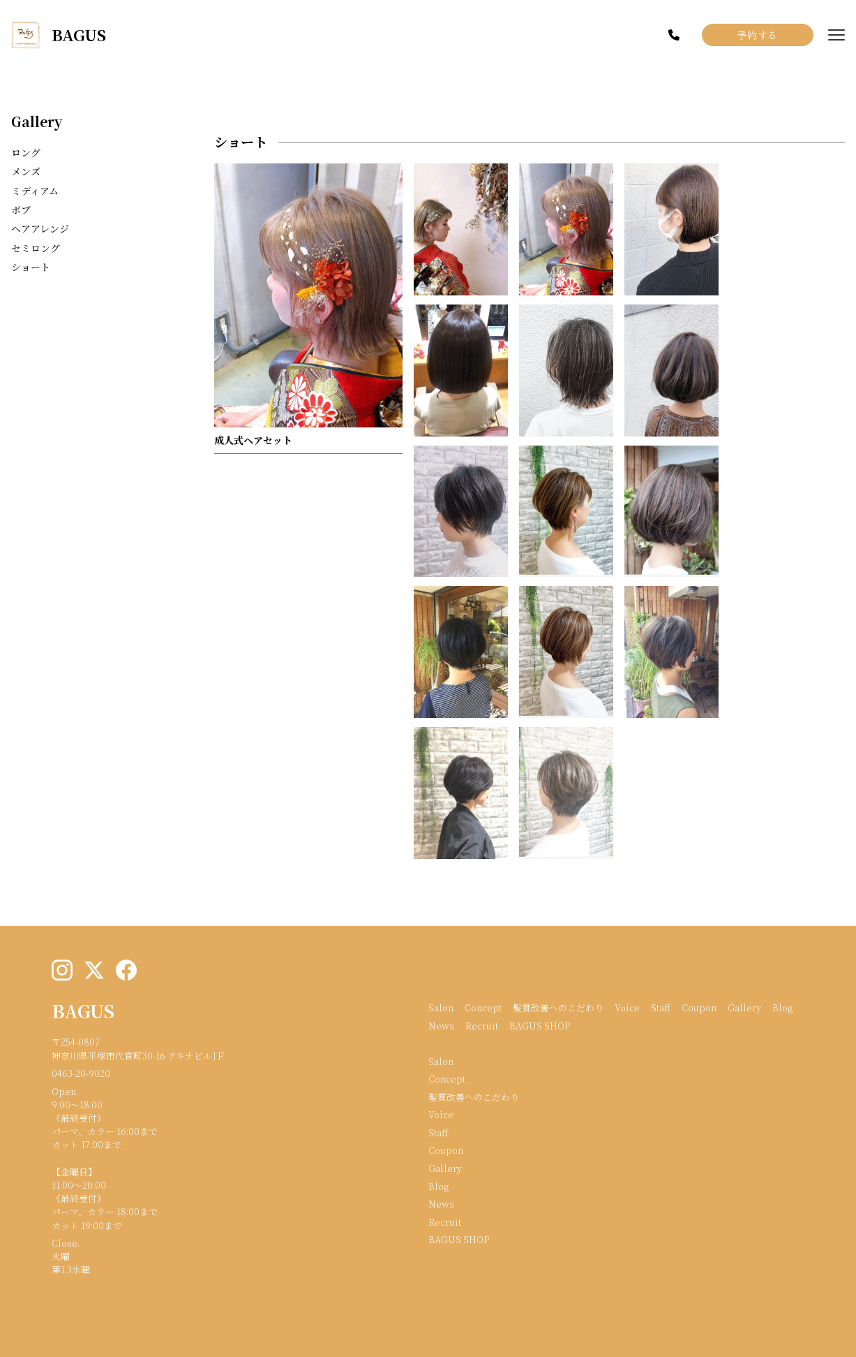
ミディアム (35, 191)
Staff (660, 1007)
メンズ (25, 171)
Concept (483, 1007)
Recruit (481, 1025)
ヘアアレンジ (40, 228)
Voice (627, 1007)
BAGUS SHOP (539, 1025)
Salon (440, 1007)
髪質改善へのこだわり (558, 1007)
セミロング (35, 248)
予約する (757, 35)
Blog (782, 1007)
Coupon (699, 1007)
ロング (25, 152)
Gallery (36, 121)
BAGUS (83, 1010)
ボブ (21, 210)
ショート (30, 267)
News (441, 1025)
